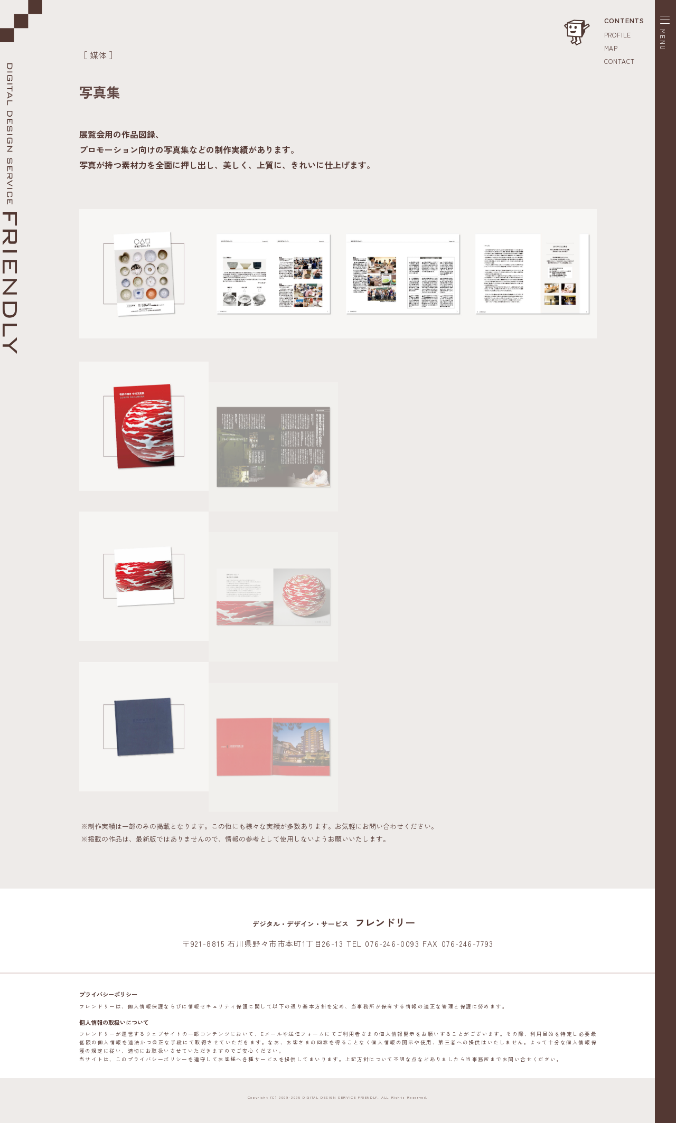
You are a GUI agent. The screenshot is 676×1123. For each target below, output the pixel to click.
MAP (611, 47)
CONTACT (619, 60)
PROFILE (618, 34)
